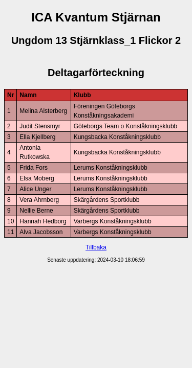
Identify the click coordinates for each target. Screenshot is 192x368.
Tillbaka (96, 247)
